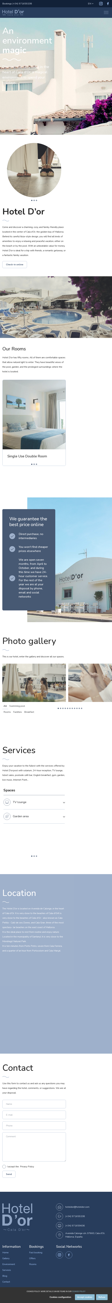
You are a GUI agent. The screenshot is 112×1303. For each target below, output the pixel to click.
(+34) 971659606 (75, 1225)
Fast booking (35, 1252)
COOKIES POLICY (78, 1291)
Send (9, 1174)
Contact (6, 1281)
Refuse (101, 1297)
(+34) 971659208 (75, 1216)
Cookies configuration (60, 1297)
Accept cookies (84, 1297)
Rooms (32, 1264)
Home (5, 1252)
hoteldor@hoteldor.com (77, 1207)
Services (6, 1270)
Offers (32, 1258)
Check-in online (14, 264)
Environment (8, 1264)
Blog (4, 1276)
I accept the (18, 1166)
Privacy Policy (27, 1166)
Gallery (5, 1258)
